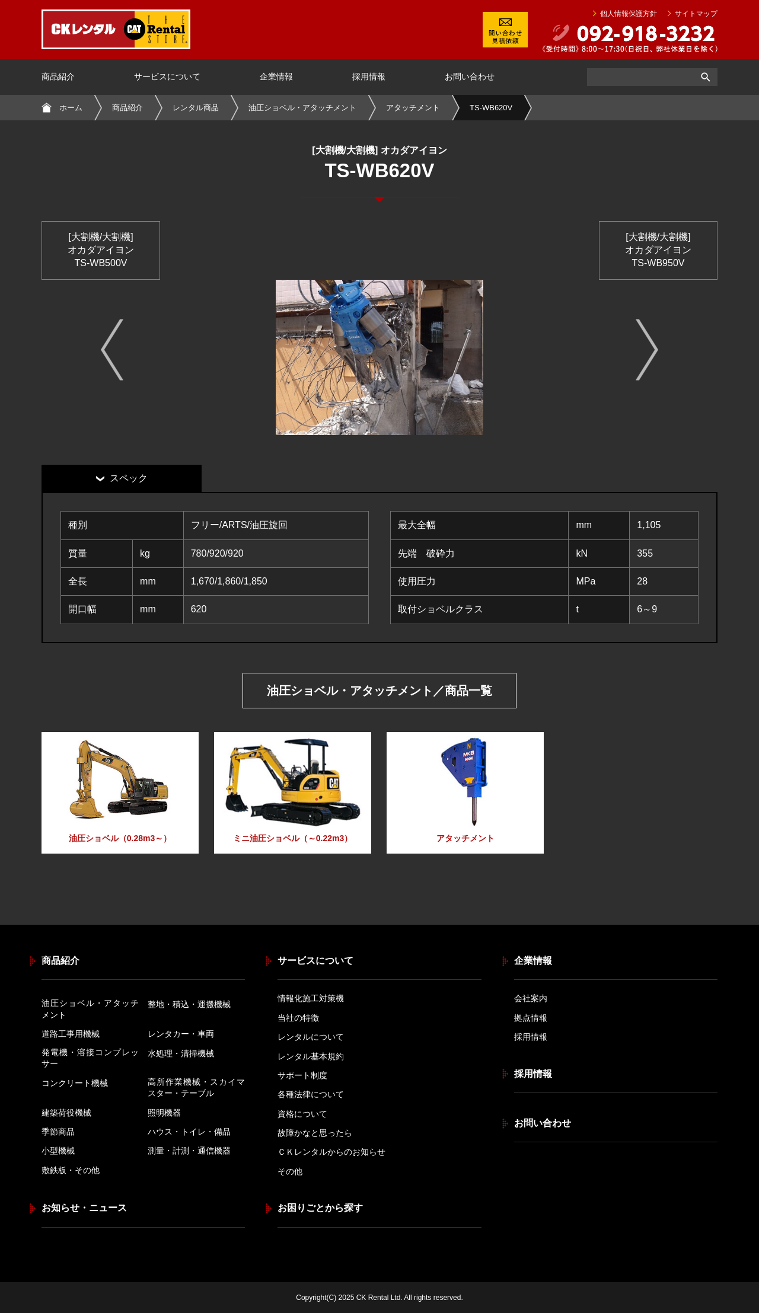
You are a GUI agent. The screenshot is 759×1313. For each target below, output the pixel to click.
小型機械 (58, 1150)
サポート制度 (302, 1075)
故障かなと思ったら (315, 1133)
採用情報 (368, 76)
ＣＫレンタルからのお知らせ (331, 1152)
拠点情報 (530, 1018)
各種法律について (311, 1094)
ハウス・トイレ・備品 (189, 1131)
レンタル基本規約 (311, 1056)
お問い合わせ (470, 76)
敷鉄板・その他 (71, 1170)
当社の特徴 (298, 1018)
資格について (302, 1114)
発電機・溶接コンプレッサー (90, 1058)
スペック (129, 478)
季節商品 (58, 1131)
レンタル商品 (196, 107)
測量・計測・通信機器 (189, 1150)
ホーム (70, 107)
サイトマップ (696, 13)
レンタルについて (311, 1037)
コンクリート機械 (75, 1083)
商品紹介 (58, 76)
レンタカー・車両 (181, 1034)
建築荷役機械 (66, 1112)
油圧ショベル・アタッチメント (302, 107)
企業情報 (276, 76)
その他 (290, 1171)
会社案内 (530, 998)
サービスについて (167, 76)
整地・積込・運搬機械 (189, 1004)
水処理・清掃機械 (181, 1053)
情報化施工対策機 (311, 998)
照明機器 (164, 1112)
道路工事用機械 (71, 1034)
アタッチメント (413, 107)
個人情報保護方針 (628, 13)
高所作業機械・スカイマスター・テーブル (196, 1087)
